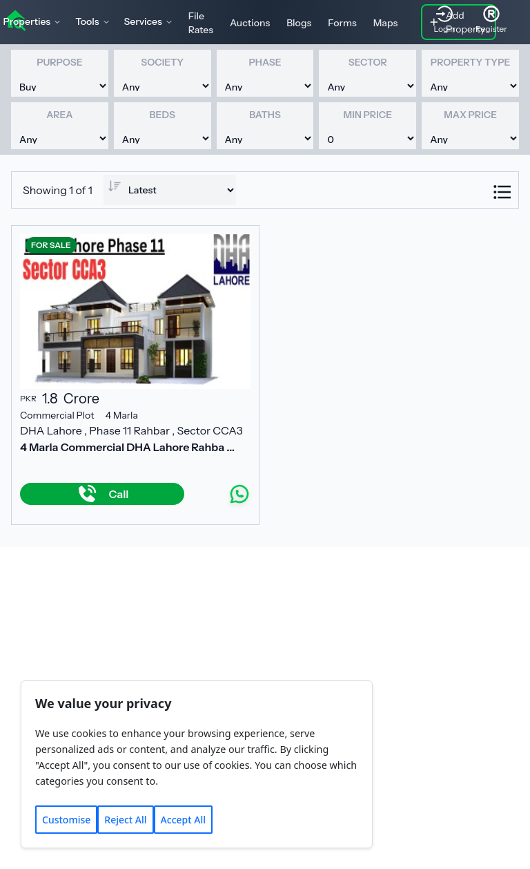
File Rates (200, 23)
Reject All (125, 819)
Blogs (298, 23)
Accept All (183, 819)
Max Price (470, 114)
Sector (368, 62)
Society (162, 62)
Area (59, 114)
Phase (264, 62)
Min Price (368, 114)
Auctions (250, 23)
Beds (162, 114)
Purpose (59, 62)
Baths (265, 114)
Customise (66, 819)
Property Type (470, 62)
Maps (385, 23)
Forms (342, 23)
